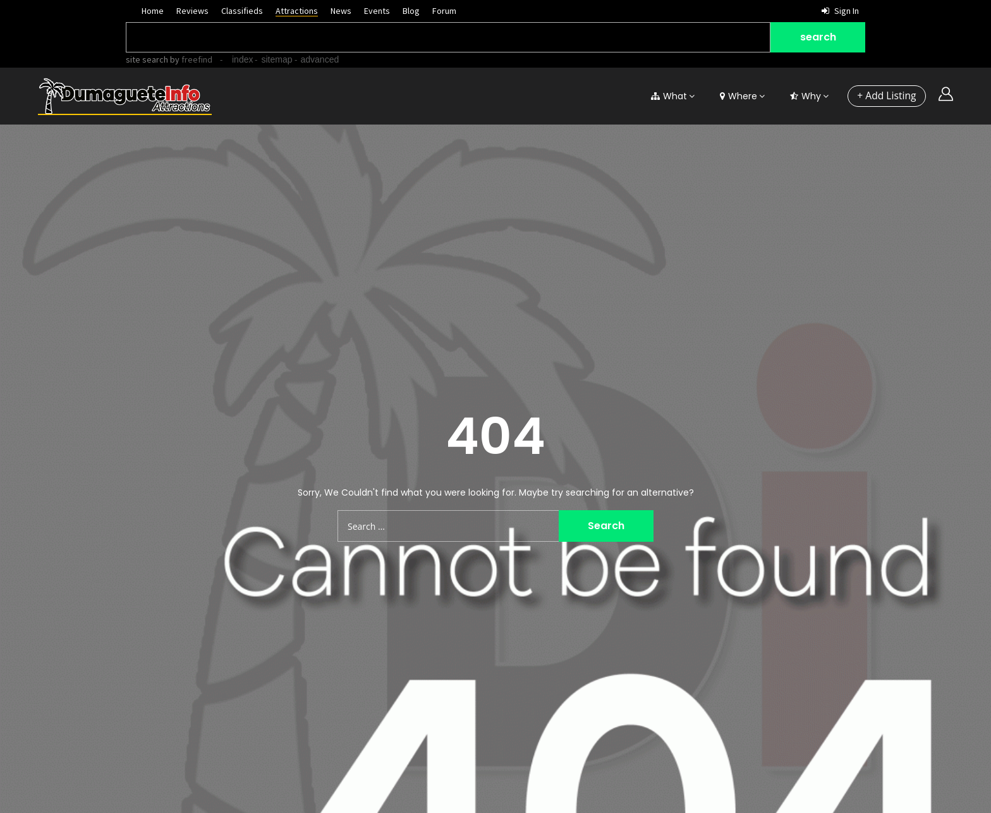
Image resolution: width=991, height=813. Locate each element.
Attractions (297, 10)
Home (153, 10)
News (341, 10)
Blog (411, 10)
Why (804, 96)
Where (738, 96)
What (668, 96)
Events (377, 10)
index (242, 59)
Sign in (840, 10)
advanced (320, 59)
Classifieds (242, 10)
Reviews (192, 10)
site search (147, 59)
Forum (444, 10)
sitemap (276, 59)
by (190, 59)
